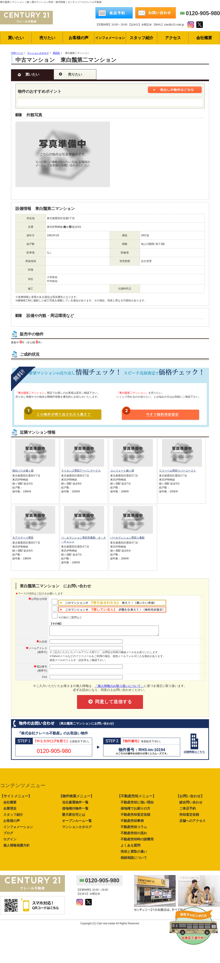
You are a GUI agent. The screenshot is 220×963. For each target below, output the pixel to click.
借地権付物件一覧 (75, 810)
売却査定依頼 (189, 816)
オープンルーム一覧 (77, 823)
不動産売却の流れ (134, 835)
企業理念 (9, 810)
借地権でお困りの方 (135, 810)
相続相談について (134, 859)
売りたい (75, 74)
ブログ (8, 835)
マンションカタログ (77, 829)
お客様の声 (11, 823)
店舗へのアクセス (192, 823)
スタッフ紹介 (13, 816)
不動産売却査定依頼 (135, 816)
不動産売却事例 (132, 823)
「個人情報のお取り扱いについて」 (119, 688)
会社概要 (9, 804)
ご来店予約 (187, 810)
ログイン (9, 841)
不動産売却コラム (134, 829)
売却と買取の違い (134, 853)
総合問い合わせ (190, 804)
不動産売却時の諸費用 (137, 841)
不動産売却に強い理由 (137, 804)
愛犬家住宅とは (73, 816)
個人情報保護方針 (16, 847)
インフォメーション (18, 829)
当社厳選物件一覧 (75, 804)
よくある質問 (130, 847)
